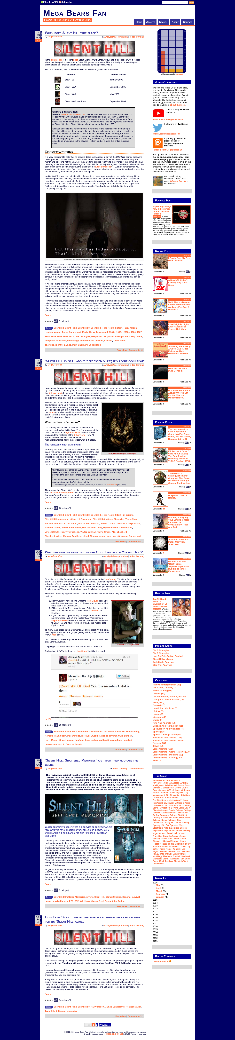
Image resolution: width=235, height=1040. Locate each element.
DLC (173, 822)
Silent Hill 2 (71, 328)
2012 (155, 938)
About (175, 22)
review (89, 897)
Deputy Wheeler (59, 620)
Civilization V (160, 800)
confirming (110, 579)
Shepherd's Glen (53, 536)
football (172, 833)
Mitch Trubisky (166, 861)
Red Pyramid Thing (92, 527)
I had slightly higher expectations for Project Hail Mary (178, 326)
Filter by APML (50, 2)
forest (182, 833)
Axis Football (171, 785)
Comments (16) (135, 749)
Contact (187, 22)
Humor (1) (158, 714)
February (160, 894)
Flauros (94, 536)
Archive (150, 22)
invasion (157, 846)
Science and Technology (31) (168, 726)
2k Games (157, 780)
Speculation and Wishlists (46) (168, 729)
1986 (133, 332)
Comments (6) (136, 350)
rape (54, 635)
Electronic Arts (160, 828)
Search (163, 22)
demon (102, 536)
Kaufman (79, 740)
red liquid (104, 740)
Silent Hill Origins (124, 515)
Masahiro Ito (73, 736)
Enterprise (174, 828)
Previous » (104, 1025)
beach (181, 785)
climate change (160, 810)
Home (139, 22)
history (118, 328)
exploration (169, 830)
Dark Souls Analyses (163, 662)
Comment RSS (162, 961)
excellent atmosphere (62, 492)
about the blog (177, 105)
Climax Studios (113, 897)
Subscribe (67, 2)
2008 (65, 336)
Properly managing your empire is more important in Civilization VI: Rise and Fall (178, 522)
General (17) (159, 705)
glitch (164, 839)
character (72, 1011)
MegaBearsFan (55, 37)
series (51, 412)
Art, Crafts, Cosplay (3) (164, 687)
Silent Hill (59, 328)
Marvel (168, 854)
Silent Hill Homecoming (57, 519)
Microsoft (157, 859)
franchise (157, 836)
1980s (112, 332)
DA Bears (173, 818)
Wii (81, 901)
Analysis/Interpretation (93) (167, 684)
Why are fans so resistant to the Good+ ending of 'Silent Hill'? (94, 552)
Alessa (104, 523)
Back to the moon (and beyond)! (178, 369)
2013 (155, 935)
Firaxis (162, 833)
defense (156, 820)
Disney (167, 822)
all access (174, 783)
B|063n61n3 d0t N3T (114, 1034)
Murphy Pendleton (72, 536)
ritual (86, 536)
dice (179, 820)
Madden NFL (174, 851)
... (184, 234)
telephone (96, 336)
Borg (155, 790)
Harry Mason (130, 328)
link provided (55, 393)
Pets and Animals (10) (164, 723)
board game (181, 787)
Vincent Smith (52, 532)
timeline (99, 340)
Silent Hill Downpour (81, 519)
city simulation (173, 795)
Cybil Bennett (125, 736)
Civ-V (187, 808)
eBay (181, 825)
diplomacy (158, 822)
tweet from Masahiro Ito (73, 114)
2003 (59, 336)
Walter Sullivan (88, 532)
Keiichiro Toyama (108, 736)
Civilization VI (160, 805)
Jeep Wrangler (82, 336)
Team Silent (119, 340)
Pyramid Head (72, 432)
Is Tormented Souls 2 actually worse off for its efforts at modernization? (179, 394)
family (179, 830)
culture (164, 818)
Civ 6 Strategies (161, 650)
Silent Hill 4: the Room (102, 328)
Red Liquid (92, 601)
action (166, 780)
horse (164, 844)
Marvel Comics (180, 854)
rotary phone (135, 336)
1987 (139, 332)
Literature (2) (159, 717)
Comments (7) (136, 906)
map (162, 854)
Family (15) (158, 702)
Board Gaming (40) (162, 690)
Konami (108, 340)
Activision (175, 780)
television (61, 340)
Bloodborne (168, 788)
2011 (155, 941)
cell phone (108, 336)
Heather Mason (53, 332)
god (109, 536)
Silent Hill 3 (84, 328)
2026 (172, 889)
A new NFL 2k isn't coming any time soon (178, 282)
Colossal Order (168, 813)
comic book (182, 813)
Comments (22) (135, 541)
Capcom (162, 790)
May (158, 885)
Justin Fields (165, 849)
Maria (85, 332)
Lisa (87, 740)
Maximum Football (171, 856)
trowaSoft (179, 74)
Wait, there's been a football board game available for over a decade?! (179, 306)
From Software (170, 836)
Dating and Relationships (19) (168, 699)
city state (185, 795)
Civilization (158, 797)
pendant (95, 610)
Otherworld (80, 435)
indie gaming (176, 843)
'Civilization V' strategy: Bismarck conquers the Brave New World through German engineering (179, 478)
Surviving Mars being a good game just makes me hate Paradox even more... (179, 350)
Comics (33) (159, 693)
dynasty (156, 825)
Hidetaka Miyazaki (170, 841)
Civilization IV (171, 797)
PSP (77, 901)
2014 (155, 932)
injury (188, 844)
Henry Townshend (98, 332)
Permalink (122, 350)
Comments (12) (135, 1016)
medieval (185, 856)
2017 (155, 923)
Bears (187, 785)
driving (185, 822)
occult (62, 523)
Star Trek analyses (162, 665)
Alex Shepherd (119, 532)
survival (136, 897)
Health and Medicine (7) (165, 708)
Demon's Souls (168, 820)
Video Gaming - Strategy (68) (167, 757)
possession (51, 744)
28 (164, 509)
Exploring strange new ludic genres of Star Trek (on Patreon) (162, 210)
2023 (155, 906)
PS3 (71, 901)
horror (81, 523)
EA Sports (172, 825)
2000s (127, 332)
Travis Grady (103, 532)
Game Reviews (136, 768)
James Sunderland (71, 332)
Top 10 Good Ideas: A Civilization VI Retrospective (160, 603)
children (164, 793)
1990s (119, 332)
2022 (155, 908)
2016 (71, 336)
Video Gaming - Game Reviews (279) (171, 752)
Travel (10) (158, 746)
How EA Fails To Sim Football (168, 656)
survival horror (60, 901)
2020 (155, 914)
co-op (156, 815)
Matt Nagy (157, 856)
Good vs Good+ (74, 744)
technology (73, 340)
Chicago (176, 790)
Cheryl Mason (133, 523)
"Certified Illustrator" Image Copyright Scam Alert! (179, 542)
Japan (183, 846)
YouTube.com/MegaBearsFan (168, 119)
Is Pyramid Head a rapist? (177, 496)
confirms (82, 651)
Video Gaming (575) (163, 749)
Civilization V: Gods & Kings (177, 803)
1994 (47, 336)
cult (56, 523)
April (158, 888)
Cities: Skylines (176, 793)
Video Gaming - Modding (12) (168, 755)
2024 (155, 903)
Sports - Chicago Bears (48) (167, 734)
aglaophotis (116, 740)
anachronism (87, 340)
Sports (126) (159, 731)
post (75, 60)
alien (166, 783)
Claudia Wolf (125, 527)
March (159, 891)
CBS (169, 790)
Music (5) (157, 720)
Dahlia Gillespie (117, 523)
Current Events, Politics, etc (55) (169, 696)
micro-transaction (171, 859)
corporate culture (168, 815)
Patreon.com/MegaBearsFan (167, 150)
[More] (48, 315)
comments (56, 60)
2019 (155, 917)
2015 (155, 929)
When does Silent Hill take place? (71, 33)
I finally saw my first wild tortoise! (179, 259)
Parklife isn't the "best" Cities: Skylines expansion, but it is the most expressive (178, 566)
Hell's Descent (112, 485)
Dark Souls (185, 817)
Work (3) (157, 760)
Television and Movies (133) (167, 737)
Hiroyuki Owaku (89, 736)
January (160, 897)
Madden (163, 851)
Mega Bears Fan (75, 12)
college (179, 810)
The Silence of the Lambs (58, 345)
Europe (183, 828)
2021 (155, 911)
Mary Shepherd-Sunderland (86, 345)
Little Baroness (103, 167)
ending (94, 740)
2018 (155, 920)
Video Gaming (137, 37)
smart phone (121, 336)
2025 (155, 900)
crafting (156, 818)
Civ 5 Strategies (161, 653)
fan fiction (72, 523)
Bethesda (157, 788)
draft (178, 822)
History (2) (158, 711)
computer (50, 340)
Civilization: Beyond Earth (171, 808)
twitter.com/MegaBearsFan (166, 134)
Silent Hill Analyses (163, 659)
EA (162, 825)
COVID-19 (182, 815)
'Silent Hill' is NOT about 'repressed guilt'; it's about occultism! (94, 361)
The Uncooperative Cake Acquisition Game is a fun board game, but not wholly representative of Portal (179, 435)
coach (172, 810)
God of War (173, 839)
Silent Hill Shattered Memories (108, 519)
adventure (157, 783)
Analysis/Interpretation (116, 37)
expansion (158, 830)
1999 (53, 336)
